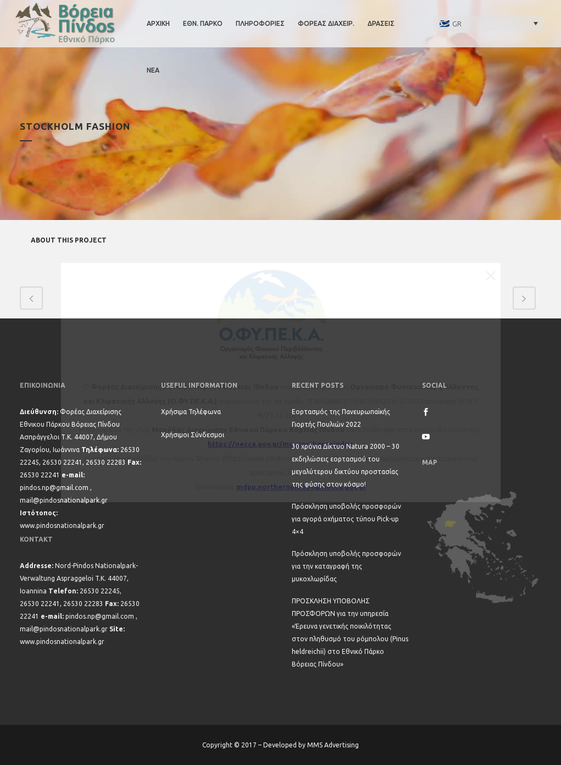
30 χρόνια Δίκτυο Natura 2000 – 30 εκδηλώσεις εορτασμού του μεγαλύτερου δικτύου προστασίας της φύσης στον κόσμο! (345, 465)
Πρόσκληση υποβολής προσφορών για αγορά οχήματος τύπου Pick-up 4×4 (346, 519)
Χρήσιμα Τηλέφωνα (191, 411)
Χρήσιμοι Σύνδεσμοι (192, 434)
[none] (489, 23)
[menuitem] (489, 23)
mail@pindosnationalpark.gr (64, 500)
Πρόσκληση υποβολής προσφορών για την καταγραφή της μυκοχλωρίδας (346, 566)
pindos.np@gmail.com (54, 487)
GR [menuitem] (457, 23)
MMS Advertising (333, 745)
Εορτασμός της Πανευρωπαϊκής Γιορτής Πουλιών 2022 (341, 418)
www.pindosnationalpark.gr (62, 525)
